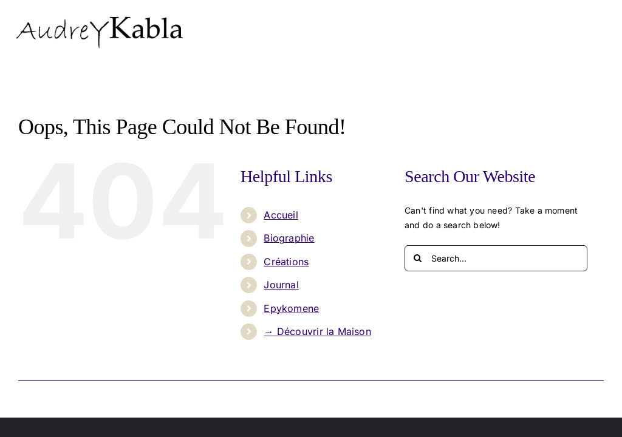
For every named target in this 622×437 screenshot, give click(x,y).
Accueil (281, 215)
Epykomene (291, 308)
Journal (281, 285)
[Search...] (496, 258)
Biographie (289, 238)
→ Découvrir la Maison (317, 331)
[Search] (418, 258)
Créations (286, 262)
